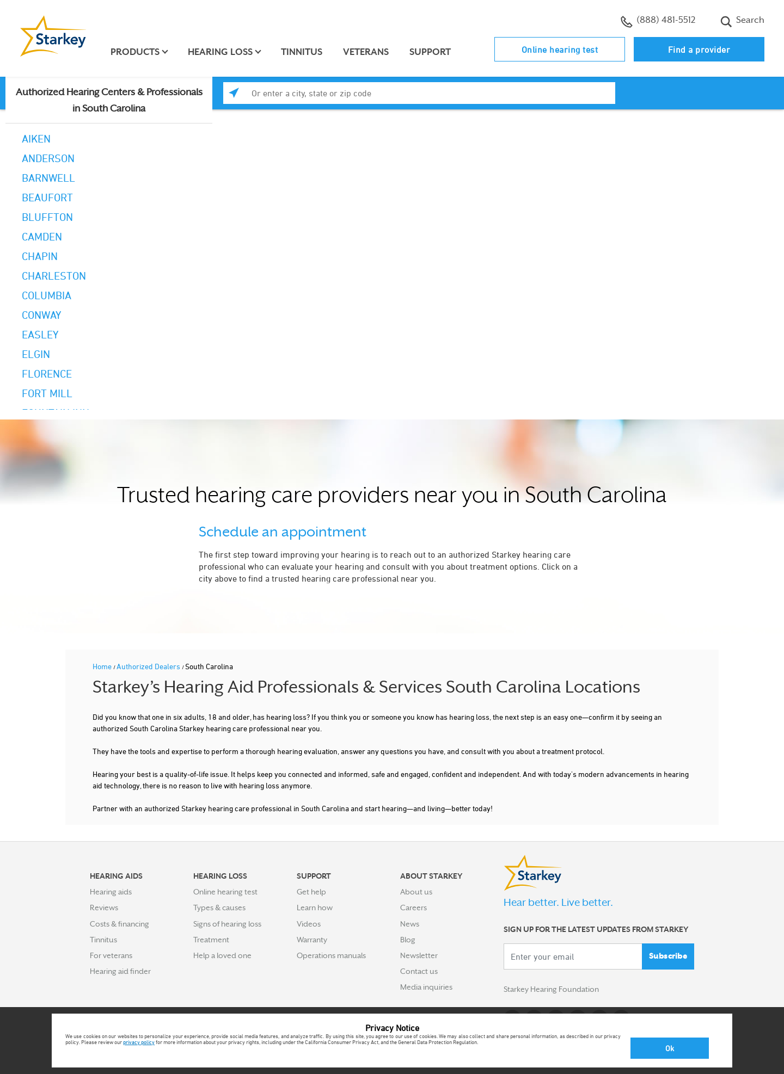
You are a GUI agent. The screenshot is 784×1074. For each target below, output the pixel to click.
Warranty (312, 939)
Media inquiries (426, 987)
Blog (407, 939)
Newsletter (419, 955)
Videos (309, 923)
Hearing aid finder (120, 971)
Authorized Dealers (149, 666)
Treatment (211, 939)
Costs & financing (119, 923)
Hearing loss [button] (220, 52)
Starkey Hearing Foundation (551, 989)
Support (430, 52)
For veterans (111, 955)
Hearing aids (111, 891)
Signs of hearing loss (227, 923)
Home (103, 666)
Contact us (419, 971)
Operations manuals (331, 955)
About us (416, 891)
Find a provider (699, 49)
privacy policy (139, 1042)
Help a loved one (222, 955)
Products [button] (135, 52)
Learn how (315, 907)
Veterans (366, 52)
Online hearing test (560, 49)
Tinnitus (301, 52)
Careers (413, 907)
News (409, 923)
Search (742, 21)
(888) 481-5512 (658, 21)
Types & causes (219, 907)
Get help (311, 891)
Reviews (104, 907)
